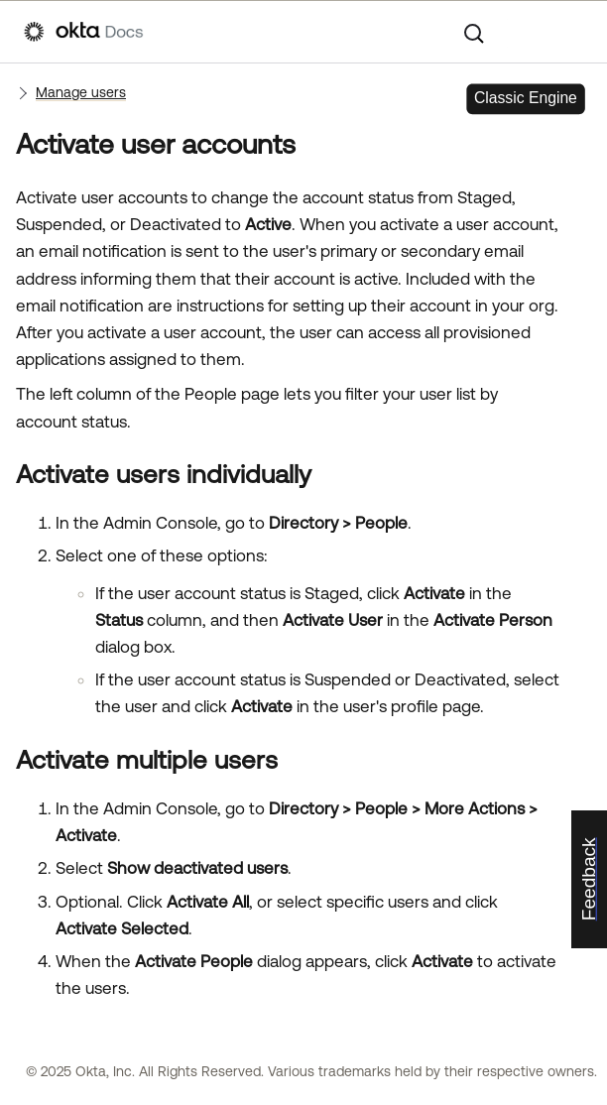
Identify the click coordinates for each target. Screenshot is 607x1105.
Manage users (81, 92)
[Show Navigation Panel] (573, 32)
